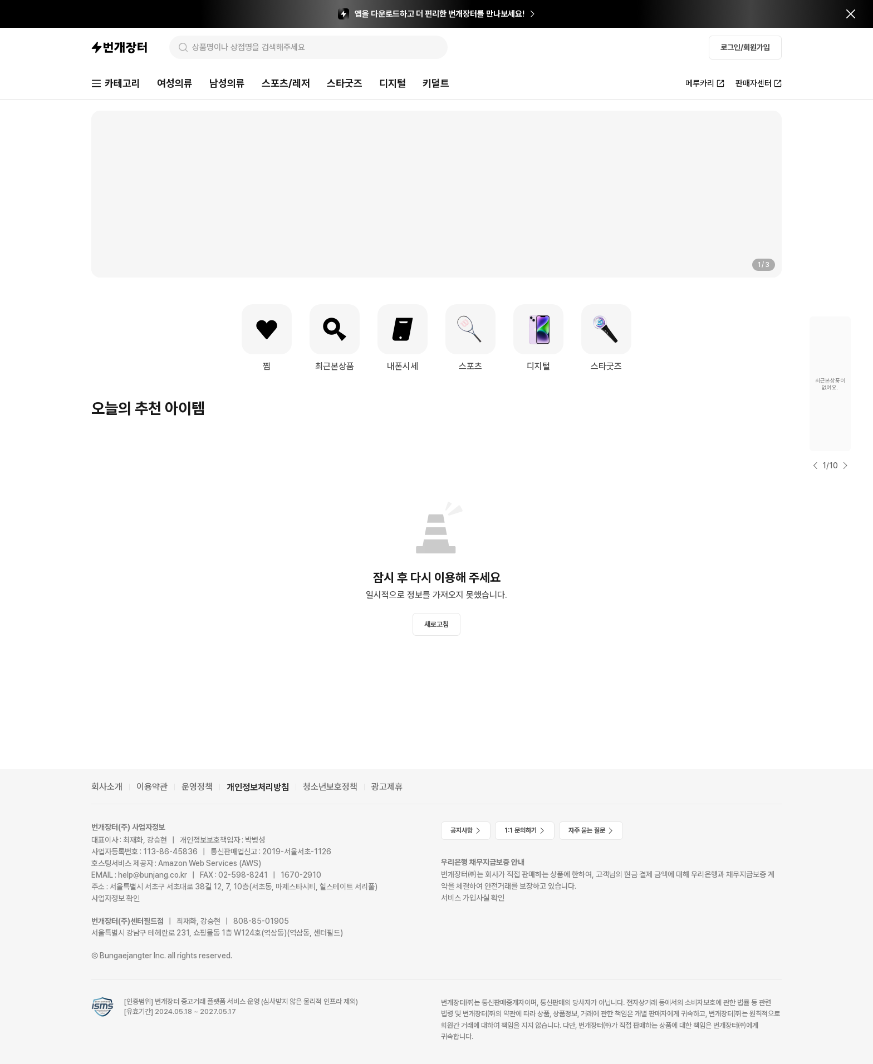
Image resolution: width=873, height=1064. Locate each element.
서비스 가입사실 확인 (472, 897)
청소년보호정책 (330, 786)
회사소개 (106, 786)
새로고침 (436, 624)
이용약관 (152, 786)
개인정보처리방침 (258, 787)
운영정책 (197, 786)
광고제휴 (387, 786)
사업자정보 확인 (115, 898)
